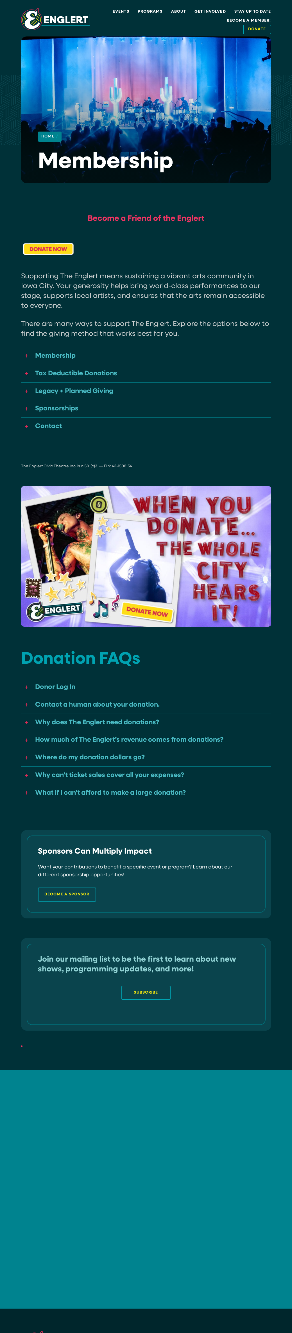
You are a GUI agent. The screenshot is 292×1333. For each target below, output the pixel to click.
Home (49, 137)
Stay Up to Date (252, 12)
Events (121, 12)
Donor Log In (56, 690)
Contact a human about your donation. (101, 708)
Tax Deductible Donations (79, 374)
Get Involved (210, 12)
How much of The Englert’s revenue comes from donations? (135, 744)
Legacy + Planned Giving (77, 392)
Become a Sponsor (141, 1223)
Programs (150, 12)
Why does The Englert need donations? (101, 726)
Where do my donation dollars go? (93, 763)
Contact (49, 429)
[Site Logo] (55, 19)
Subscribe (146, 1002)
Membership (56, 356)
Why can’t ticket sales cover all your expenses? (114, 781)
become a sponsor (67, 904)
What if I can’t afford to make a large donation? (116, 799)
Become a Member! (249, 21)
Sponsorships (57, 410)
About (178, 12)
